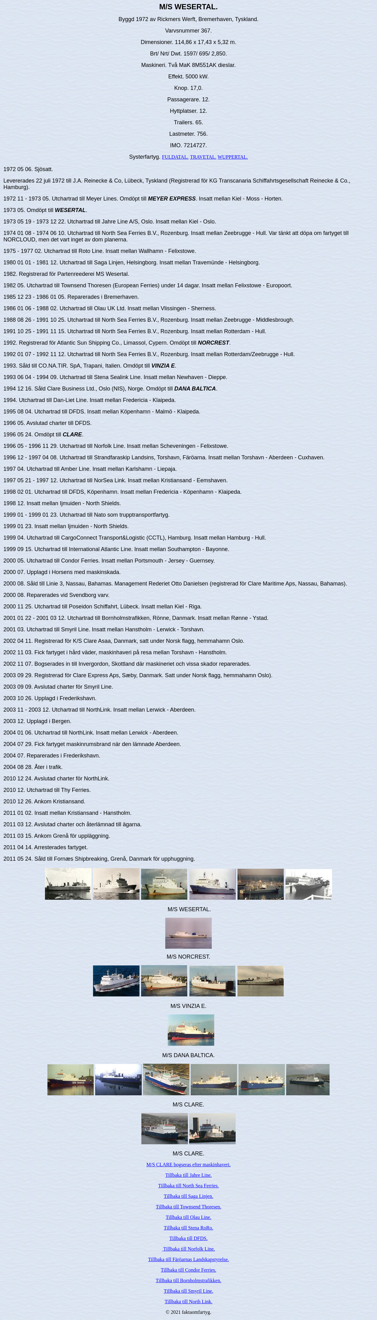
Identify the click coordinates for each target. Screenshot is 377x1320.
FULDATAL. (175, 157)
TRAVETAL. (203, 157)
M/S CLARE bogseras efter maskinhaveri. (188, 1164)
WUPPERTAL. (233, 157)
